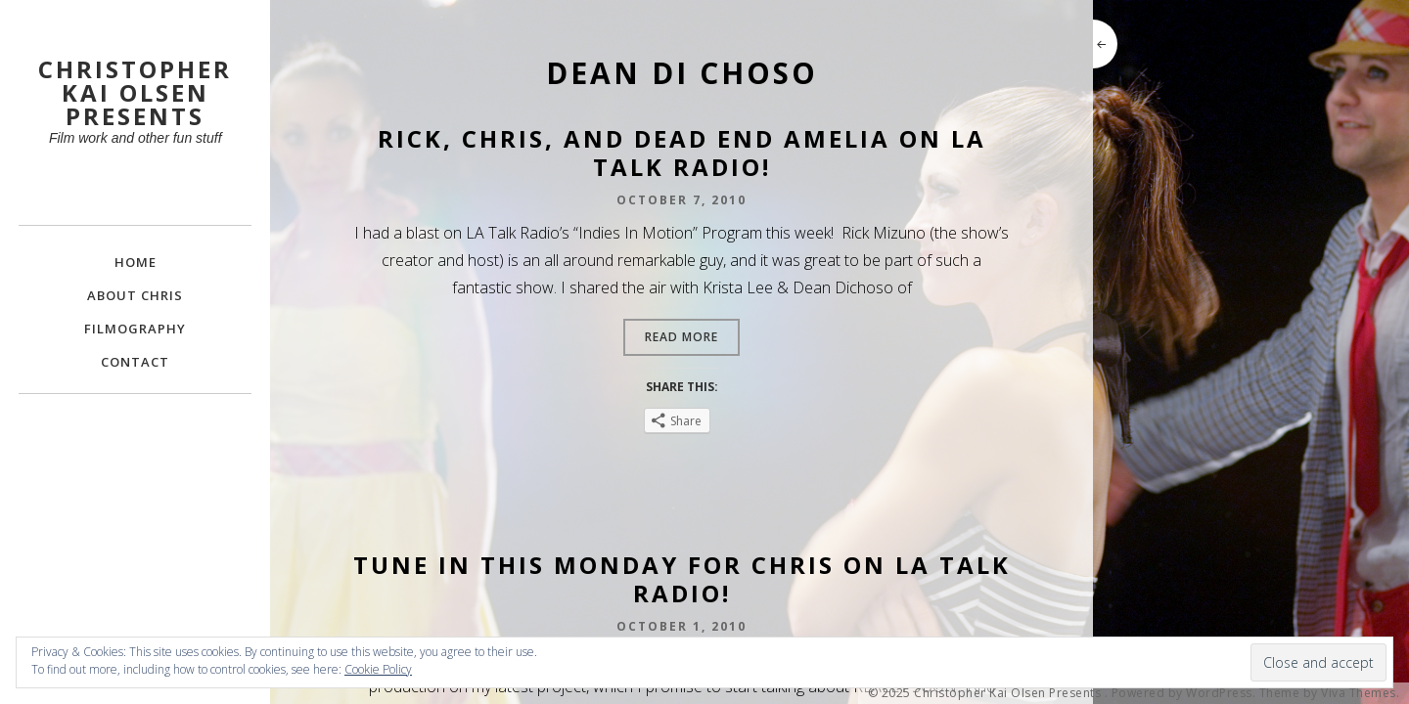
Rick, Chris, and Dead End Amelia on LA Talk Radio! (682, 152)
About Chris (135, 295)
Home (135, 262)
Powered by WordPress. (1184, 693)
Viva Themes (1358, 693)
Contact (135, 362)
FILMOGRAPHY (135, 328)
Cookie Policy (378, 669)
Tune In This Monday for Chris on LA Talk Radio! (682, 579)
